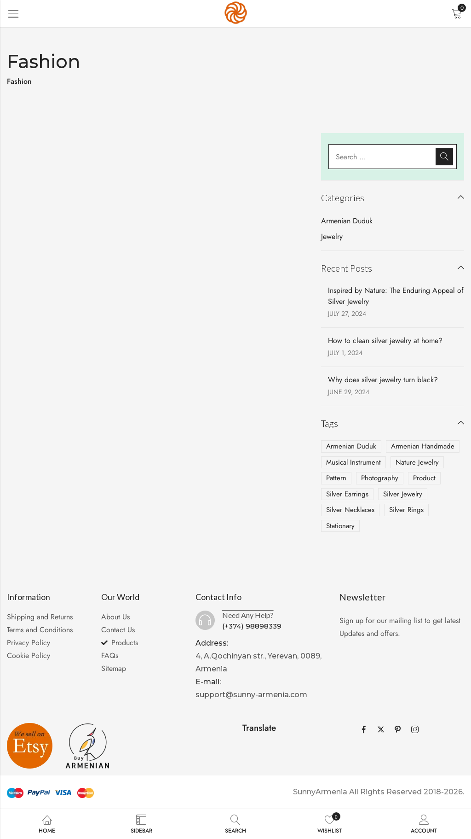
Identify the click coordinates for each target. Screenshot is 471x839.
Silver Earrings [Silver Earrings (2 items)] (347, 494)
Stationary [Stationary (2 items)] (340, 526)
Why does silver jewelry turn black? (383, 379)
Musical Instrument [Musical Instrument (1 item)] (353, 462)
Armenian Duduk (347, 221)
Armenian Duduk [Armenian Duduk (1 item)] (351, 446)
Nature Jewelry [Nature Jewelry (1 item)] (417, 462)
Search (444, 156)
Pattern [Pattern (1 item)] (336, 478)
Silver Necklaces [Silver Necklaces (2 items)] (350, 510)
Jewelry (332, 236)
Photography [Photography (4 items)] (379, 478)
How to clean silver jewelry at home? (385, 340)
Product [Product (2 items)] (424, 478)
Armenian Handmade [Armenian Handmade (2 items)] (422, 446)
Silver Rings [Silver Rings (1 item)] (406, 510)
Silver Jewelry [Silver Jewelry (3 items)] (402, 494)
